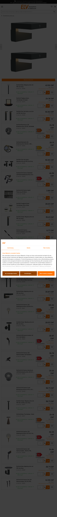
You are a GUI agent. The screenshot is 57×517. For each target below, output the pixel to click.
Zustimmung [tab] (10, 248)
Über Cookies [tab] (46, 248)
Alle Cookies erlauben (46, 273)
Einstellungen (28, 273)
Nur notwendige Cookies (11, 273)
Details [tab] (28, 248)
